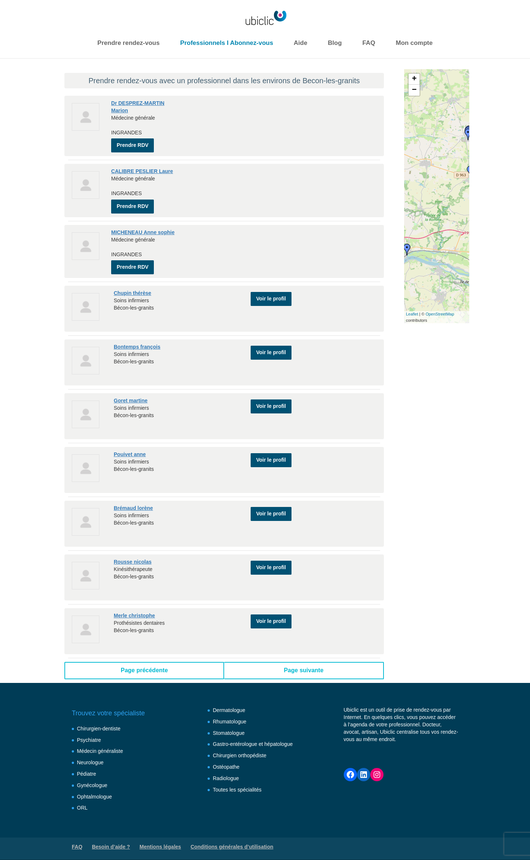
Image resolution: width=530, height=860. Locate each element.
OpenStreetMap (439, 314)
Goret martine (131, 393)
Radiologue (226, 771)
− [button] (414, 90)
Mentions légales (160, 840)
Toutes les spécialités (237, 782)
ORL (82, 801)
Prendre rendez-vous (129, 42)
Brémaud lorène (133, 501)
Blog (335, 42)
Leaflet (412, 314)
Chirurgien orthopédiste (239, 748)
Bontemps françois (137, 340)
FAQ (368, 42)
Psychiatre (89, 733)
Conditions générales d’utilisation (232, 840)
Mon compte (414, 42)
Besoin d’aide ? (111, 840)
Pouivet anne (130, 447)
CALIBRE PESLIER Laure (142, 169)
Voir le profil (271, 289)
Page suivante (304, 663)
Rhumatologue (229, 715)
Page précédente (144, 663)
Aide (300, 42)
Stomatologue (228, 726)
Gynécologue (92, 778)
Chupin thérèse (132, 286)
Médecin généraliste (100, 744)
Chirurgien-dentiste (98, 722)
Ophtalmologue (94, 789)
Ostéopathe (226, 760)
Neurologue (90, 755)
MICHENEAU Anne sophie (142, 227)
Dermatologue (229, 703)
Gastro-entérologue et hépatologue (253, 737)
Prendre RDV (132, 143)
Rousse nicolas (133, 555)
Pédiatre (86, 767)
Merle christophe (134, 608)
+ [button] (414, 79)
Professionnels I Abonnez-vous (226, 42)
